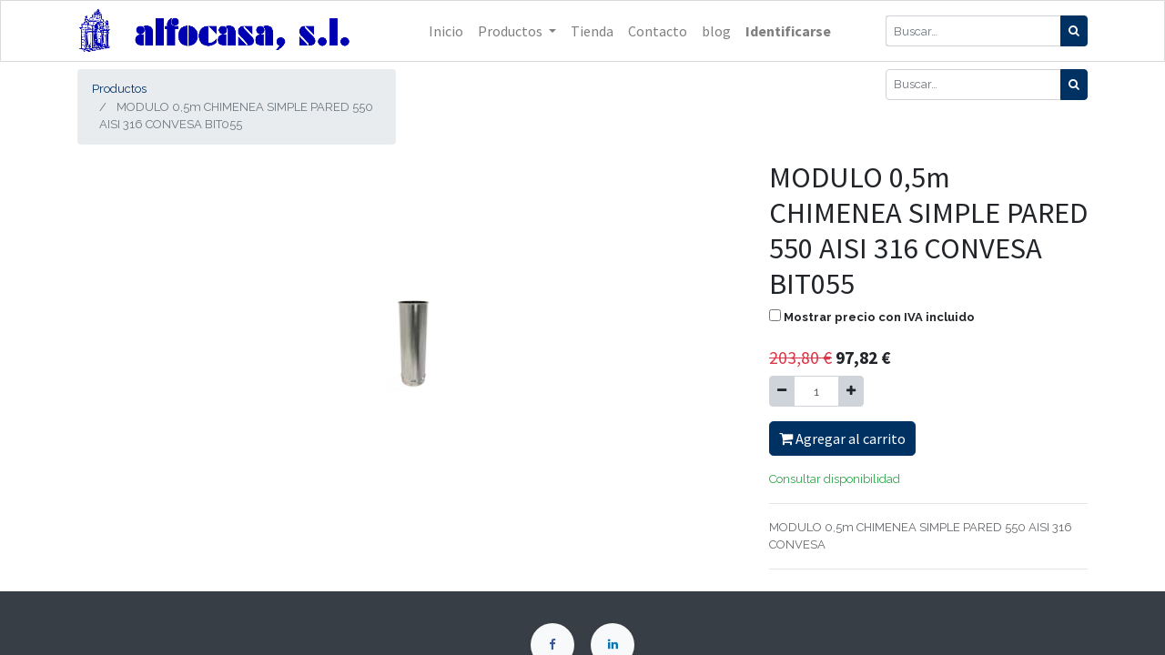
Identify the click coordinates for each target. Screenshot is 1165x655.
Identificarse (788, 31)
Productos (119, 89)
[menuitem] (446, 31)
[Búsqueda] (1074, 30)
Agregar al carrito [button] (842, 438)
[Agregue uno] (851, 391)
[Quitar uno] (782, 391)
